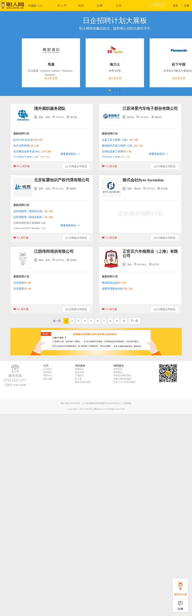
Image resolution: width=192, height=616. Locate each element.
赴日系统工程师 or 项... (31, 157)
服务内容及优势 (83, 382)
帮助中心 (47, 375)
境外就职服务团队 (50, 108)
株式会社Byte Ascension (143, 180)
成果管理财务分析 (117, 288)
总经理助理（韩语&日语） (33, 211)
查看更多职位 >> (70, 154)
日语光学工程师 (116, 157)
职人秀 (62, 5)
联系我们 (47, 372)
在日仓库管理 (26, 145)
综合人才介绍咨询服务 (124, 382)
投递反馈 (79, 372)
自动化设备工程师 (117, 151)
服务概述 (117, 372)
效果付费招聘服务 (122, 378)
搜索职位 (79, 369)
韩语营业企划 (114, 282)
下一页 (134, 321)
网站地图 (47, 378)
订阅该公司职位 (76, 166)
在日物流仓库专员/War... (32, 151)
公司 (100, 5)
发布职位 (117, 369)
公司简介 (47, 369)
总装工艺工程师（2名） (120, 139)
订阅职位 (79, 375)
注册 (186, 5)
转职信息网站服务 (122, 375)
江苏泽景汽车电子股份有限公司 (150, 108)
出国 (119, 5)
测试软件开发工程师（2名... (122, 145)
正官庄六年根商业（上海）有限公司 (150, 253)
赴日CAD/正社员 (28, 139)
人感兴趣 (21, 166)
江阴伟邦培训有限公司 (54, 251)
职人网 (15, 6)
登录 (175, 5)
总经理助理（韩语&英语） (33, 217)
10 (124, 321)
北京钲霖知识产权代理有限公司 (61, 180)
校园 (81, 5)
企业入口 (158, 5)
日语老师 (22, 282)
